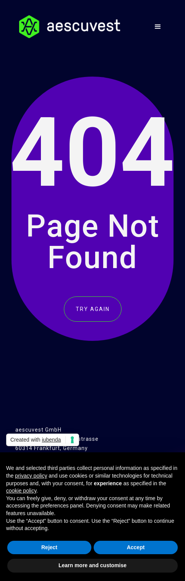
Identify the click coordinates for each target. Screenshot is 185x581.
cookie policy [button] (21, 491)
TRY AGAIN (93, 309)
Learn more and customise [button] (92, 565)
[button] (158, 26)
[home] (67, 26)
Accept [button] (136, 547)
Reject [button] (49, 547)
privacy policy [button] (31, 476)
